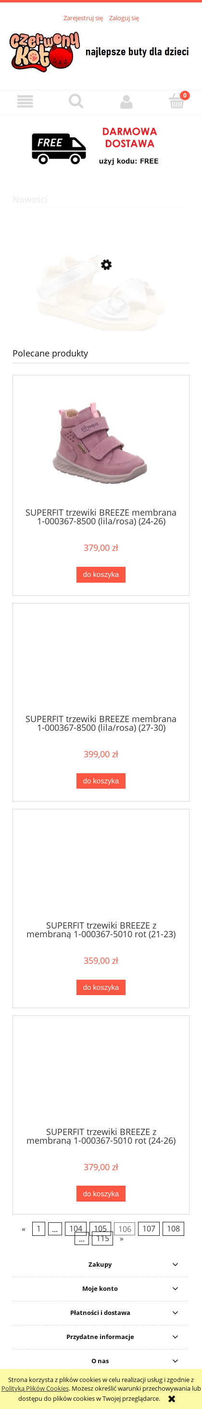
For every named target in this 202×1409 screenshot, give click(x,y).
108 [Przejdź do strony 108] (173, 1229)
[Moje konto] (126, 102)
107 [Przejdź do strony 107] (148, 1229)
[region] (101, 147)
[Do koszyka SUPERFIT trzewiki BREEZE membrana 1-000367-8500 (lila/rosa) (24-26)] (101, 575)
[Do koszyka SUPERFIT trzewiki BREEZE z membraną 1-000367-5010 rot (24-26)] (101, 1194)
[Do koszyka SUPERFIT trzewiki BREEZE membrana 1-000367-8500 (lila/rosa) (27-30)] (101, 781)
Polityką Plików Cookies (35, 1388)
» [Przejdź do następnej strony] (122, 1238)
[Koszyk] (177, 101)
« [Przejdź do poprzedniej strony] (23, 1229)
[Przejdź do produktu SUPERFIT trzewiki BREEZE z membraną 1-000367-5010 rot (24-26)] (101, 1075)
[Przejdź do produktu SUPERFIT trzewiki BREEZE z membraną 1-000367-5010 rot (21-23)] (101, 868)
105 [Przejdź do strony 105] (100, 1229)
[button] (25, 102)
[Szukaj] (75, 101)
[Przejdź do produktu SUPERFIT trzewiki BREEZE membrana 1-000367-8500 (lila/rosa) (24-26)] (101, 444)
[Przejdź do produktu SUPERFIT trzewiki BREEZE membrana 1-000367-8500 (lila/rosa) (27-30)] (101, 662)
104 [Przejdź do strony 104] (75, 1229)
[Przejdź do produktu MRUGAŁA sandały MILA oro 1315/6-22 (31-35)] (101, 311)
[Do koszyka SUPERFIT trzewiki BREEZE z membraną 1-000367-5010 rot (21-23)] (101, 988)
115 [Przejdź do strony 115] (102, 1238)
